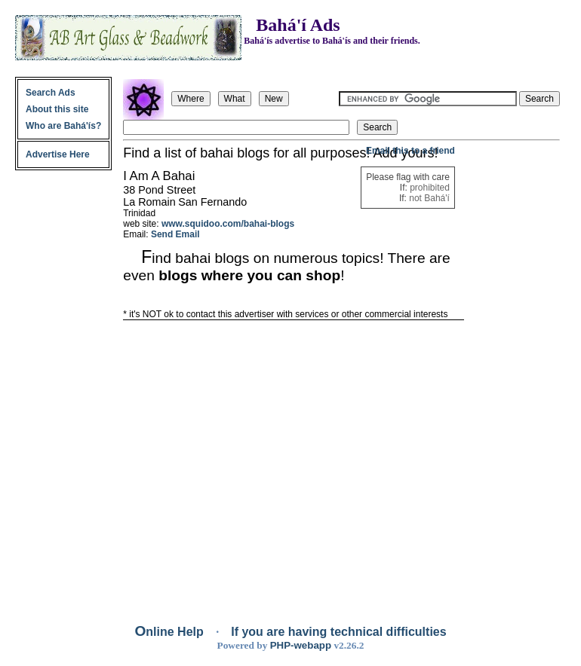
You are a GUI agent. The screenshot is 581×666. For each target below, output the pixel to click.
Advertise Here (58, 154)
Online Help (170, 631)
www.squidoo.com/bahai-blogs (227, 223)
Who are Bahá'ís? (63, 126)
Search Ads (50, 92)
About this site (57, 109)
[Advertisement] (513, 371)
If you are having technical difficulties (338, 631)
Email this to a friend (410, 150)
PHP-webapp (300, 645)
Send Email (175, 234)
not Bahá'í (429, 198)
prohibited (430, 187)
